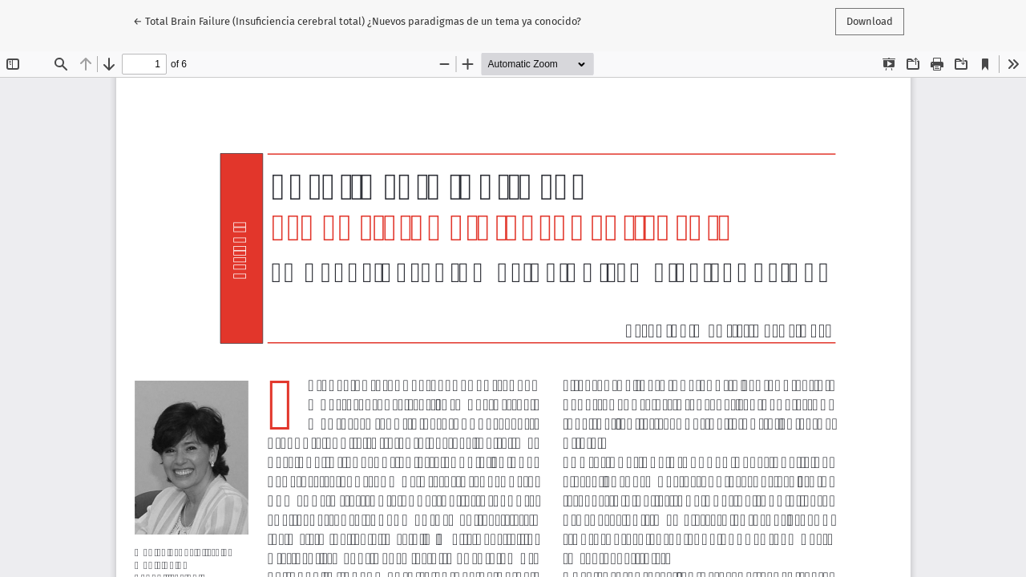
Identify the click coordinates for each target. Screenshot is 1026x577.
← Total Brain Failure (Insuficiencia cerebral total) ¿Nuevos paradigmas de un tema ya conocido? (357, 20)
